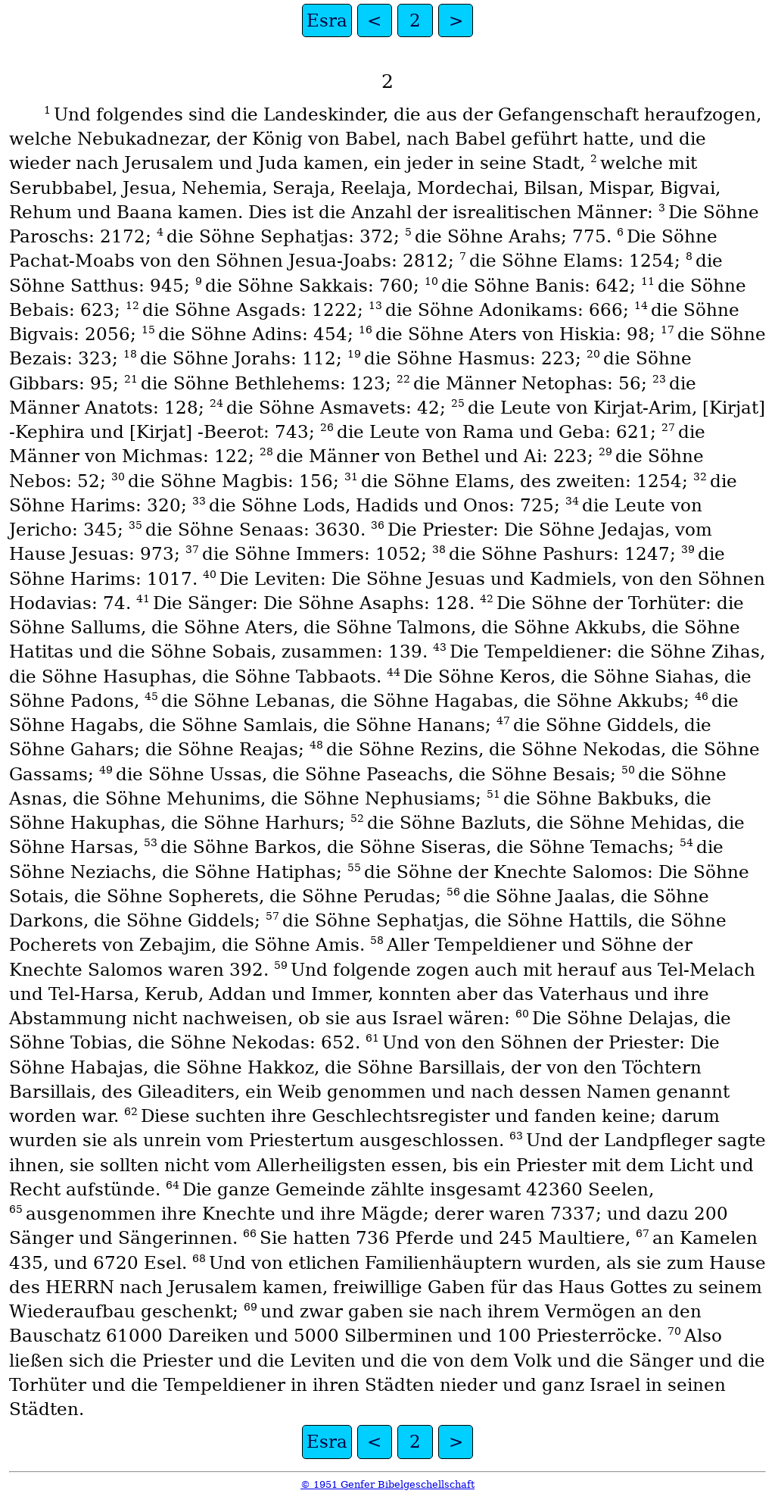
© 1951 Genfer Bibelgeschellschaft (387, 1484)
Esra (327, 20)
